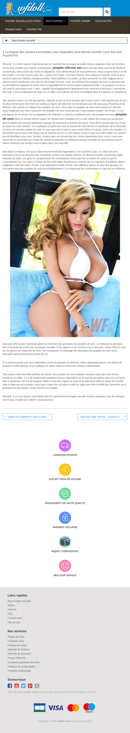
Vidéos (11, 605)
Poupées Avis (15, 618)
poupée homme (80, 21)
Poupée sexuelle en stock (23, 21)
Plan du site (14, 622)
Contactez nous (16, 641)
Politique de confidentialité (21, 666)
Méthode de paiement (19, 653)
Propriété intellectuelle (19, 670)
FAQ (10, 613)
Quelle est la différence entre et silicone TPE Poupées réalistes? (30, 416)
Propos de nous (16, 636)
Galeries (12, 609)
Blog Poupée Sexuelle (23, 40)
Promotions (13, 29)
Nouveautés (103, 21)
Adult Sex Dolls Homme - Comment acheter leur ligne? (103, 416)
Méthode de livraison (18, 649)
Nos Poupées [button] (54, 21)
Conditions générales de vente (24, 662)
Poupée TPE (34, 29)
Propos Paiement (17, 658)
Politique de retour (17, 645)
